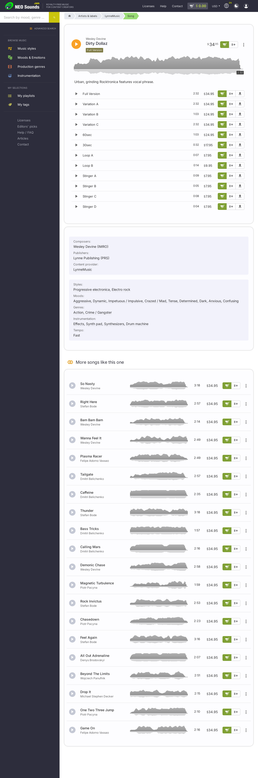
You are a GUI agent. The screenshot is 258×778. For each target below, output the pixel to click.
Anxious (215, 301)
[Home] (68, 16)
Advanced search (45, 28)
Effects (78, 324)
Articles (22, 138)
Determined (188, 301)
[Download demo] (239, 93)
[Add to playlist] (231, 93)
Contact (23, 144)
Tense (172, 301)
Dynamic (99, 301)
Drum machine (137, 324)
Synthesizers (114, 324)
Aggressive (82, 301)
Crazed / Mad (155, 301)
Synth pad (94, 324)
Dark (203, 301)
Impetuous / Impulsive (125, 301)
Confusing (231, 301)
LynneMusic (82, 269)
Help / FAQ (25, 132)
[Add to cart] (222, 93)
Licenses (23, 120)
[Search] (54, 17)
